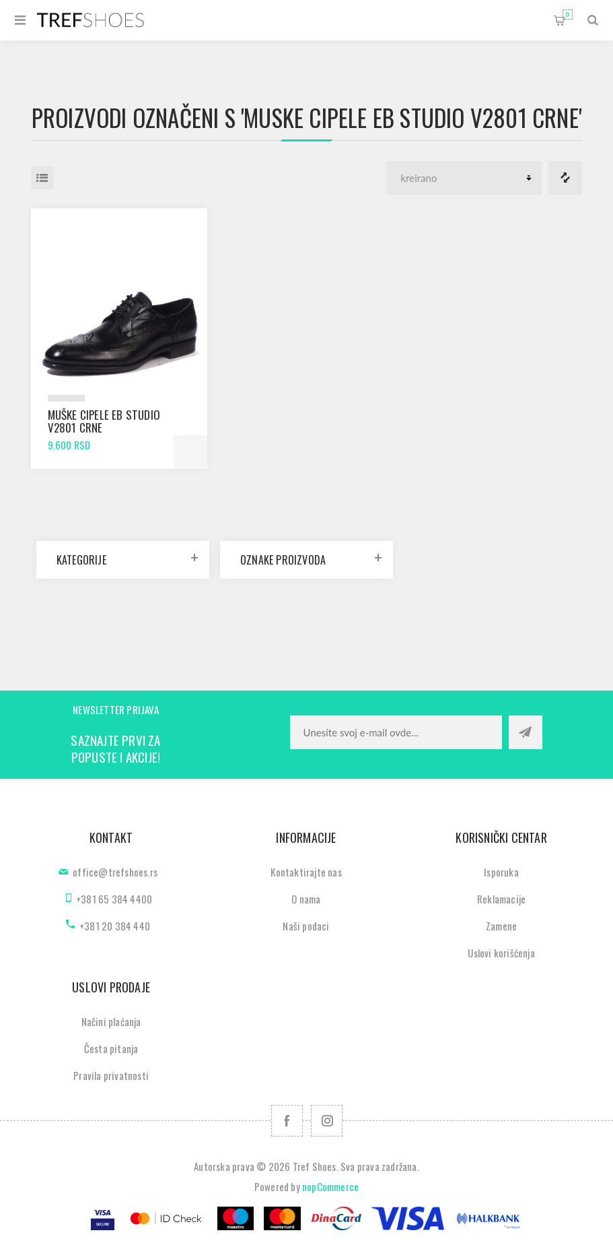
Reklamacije (501, 898)
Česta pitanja (111, 1048)
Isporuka (501, 871)
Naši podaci (306, 925)
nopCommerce (330, 1186)
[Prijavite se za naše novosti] (396, 732)
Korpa (568, 14)
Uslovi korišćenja (501, 952)
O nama (305, 898)
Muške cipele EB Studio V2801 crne (104, 421)
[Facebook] (287, 1121)
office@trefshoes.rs (115, 871)
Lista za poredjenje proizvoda (565, 178)
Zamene (501, 925)
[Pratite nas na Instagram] (326, 1121)
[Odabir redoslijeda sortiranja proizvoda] (464, 178)
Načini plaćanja (111, 1021)
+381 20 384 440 (114, 925)
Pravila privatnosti (111, 1075)
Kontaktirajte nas (306, 871)
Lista (42, 177)
